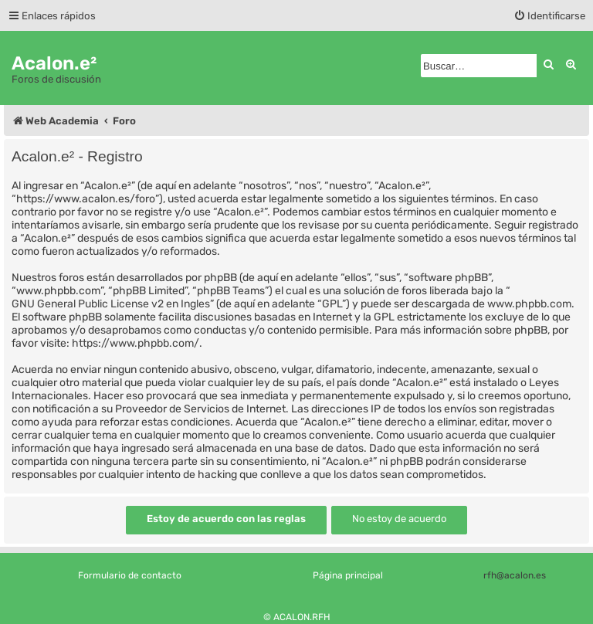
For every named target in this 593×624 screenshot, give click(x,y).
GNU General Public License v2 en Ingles (111, 303)
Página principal (348, 575)
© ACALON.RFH (296, 617)
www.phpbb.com (529, 303)
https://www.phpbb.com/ (135, 343)
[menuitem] (549, 16)
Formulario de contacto (129, 575)
